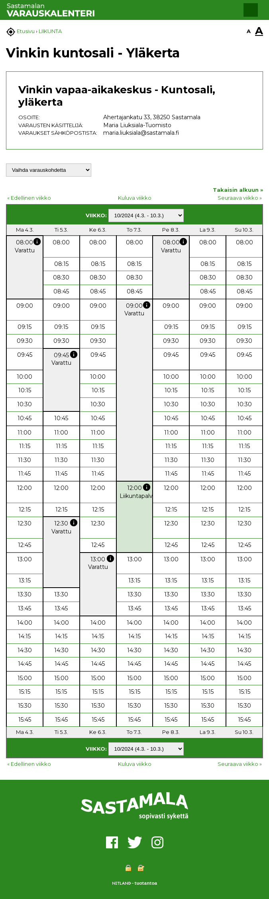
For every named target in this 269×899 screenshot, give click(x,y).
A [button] (249, 31)
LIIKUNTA (50, 31)
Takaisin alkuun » (238, 190)
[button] (250, 10)
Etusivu (26, 31)
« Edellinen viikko (29, 198)
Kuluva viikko (134, 198)
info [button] (37, 241)
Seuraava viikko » (240, 198)
